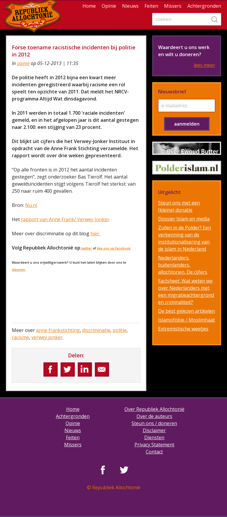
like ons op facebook (113, 248)
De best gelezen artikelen (186, 311)
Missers (172, 6)
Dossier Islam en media (184, 218)
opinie (23, 63)
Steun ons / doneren (154, 423)
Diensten (154, 437)
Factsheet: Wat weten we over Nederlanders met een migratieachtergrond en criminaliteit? (186, 291)
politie (120, 330)
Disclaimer (154, 430)
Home (89, 6)
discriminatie (96, 330)
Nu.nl (31, 205)
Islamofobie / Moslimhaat (186, 320)
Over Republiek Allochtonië (154, 409)
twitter (86, 248)
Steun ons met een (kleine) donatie (179, 206)
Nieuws (130, 6)
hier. (95, 233)
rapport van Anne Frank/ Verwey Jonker (65, 219)
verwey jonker (47, 337)
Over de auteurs (154, 416)
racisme (20, 337)
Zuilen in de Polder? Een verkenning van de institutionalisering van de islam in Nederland (184, 238)
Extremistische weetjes (183, 328)
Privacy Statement (154, 444)
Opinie (109, 6)
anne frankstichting (58, 330)
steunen (18, 269)
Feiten (151, 6)
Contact (154, 451)
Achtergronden (204, 6)
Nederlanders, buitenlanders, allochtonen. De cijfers (182, 265)
